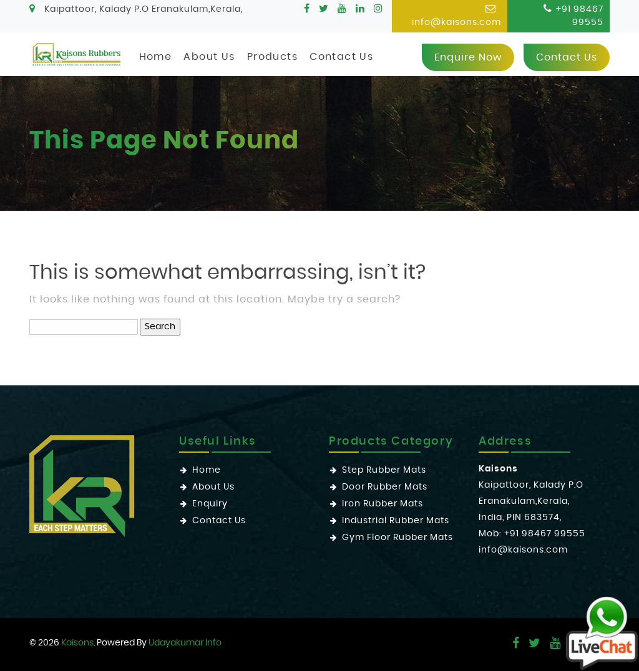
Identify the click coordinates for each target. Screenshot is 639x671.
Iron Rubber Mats (382, 504)
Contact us (566, 57)
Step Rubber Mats (384, 470)
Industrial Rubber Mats (395, 520)
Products (272, 57)
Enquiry (210, 504)
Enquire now (468, 57)
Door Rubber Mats (384, 487)
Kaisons (77, 643)
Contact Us (341, 57)
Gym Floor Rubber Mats (397, 537)
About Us (209, 57)
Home (155, 57)
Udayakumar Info (185, 643)
